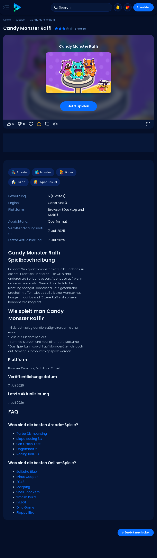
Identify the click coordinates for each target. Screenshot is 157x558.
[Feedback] (47, 124)
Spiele (7, 19)
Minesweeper (27, 476)
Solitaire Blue (26, 471)
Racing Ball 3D (27, 454)
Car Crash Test (28, 443)
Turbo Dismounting (31, 433)
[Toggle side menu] (5, 7)
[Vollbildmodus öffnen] (148, 124)
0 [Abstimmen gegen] (21, 124)
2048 (20, 482)
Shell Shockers (28, 492)
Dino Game (25, 507)
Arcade (20, 19)
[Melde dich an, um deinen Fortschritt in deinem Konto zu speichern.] (39, 124)
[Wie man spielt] (55, 124)
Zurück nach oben (135, 532)
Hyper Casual (45, 182)
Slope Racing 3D (29, 438)
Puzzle (18, 182)
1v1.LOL (21, 502)
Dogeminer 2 (26, 449)
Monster (43, 172)
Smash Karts (26, 497)
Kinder (66, 172)
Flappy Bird (25, 512)
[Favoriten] (30, 124)
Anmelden (143, 7)
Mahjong (23, 487)
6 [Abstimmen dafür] (10, 124)
